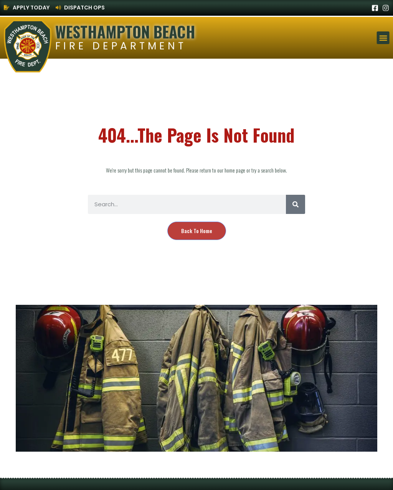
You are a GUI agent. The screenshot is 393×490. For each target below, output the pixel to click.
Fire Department (121, 46)
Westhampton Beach (125, 31)
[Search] (295, 204)
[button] (383, 37)
